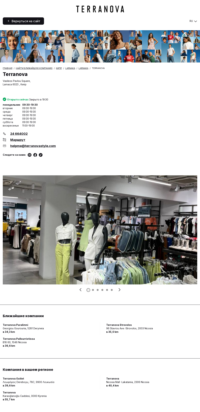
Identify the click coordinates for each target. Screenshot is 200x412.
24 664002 (19, 134)
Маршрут (17, 140)
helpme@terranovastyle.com (33, 146)
